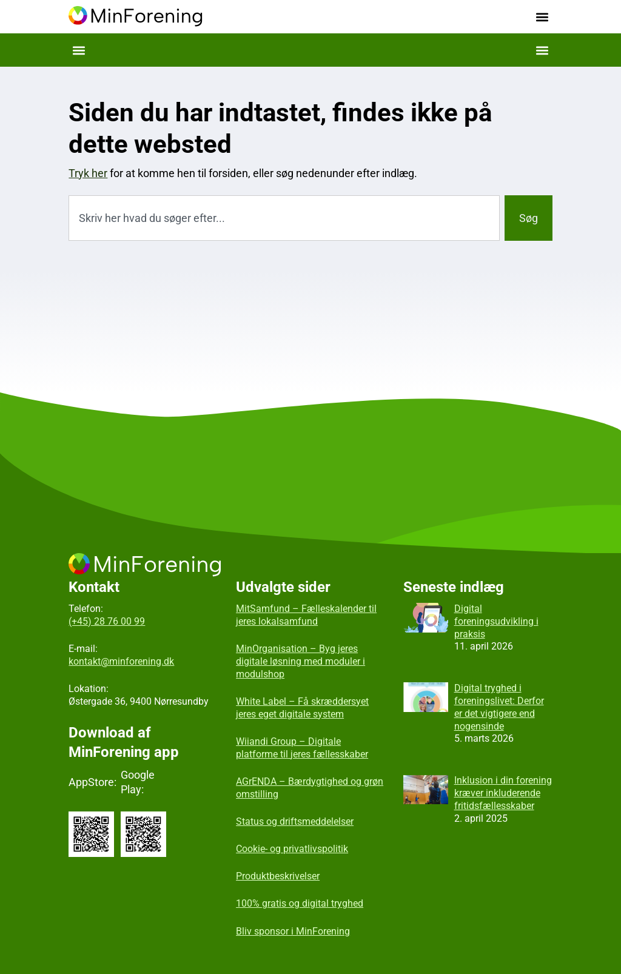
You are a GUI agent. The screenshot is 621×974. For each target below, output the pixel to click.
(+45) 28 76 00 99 (107, 621)
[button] (542, 17)
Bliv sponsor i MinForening (293, 931)
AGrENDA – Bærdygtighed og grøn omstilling (309, 788)
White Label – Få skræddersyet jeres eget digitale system (302, 708)
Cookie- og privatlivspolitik (292, 849)
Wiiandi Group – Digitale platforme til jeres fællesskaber (302, 748)
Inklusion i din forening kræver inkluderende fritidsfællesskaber (503, 792)
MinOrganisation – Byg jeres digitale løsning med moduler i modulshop (300, 661)
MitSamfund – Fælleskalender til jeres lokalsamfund (306, 615)
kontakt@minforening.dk (121, 661)
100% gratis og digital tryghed (299, 903)
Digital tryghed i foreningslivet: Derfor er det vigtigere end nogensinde (499, 706)
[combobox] (284, 218)
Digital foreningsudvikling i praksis (496, 621)
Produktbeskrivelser (278, 876)
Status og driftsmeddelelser (295, 821)
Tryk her (88, 173)
